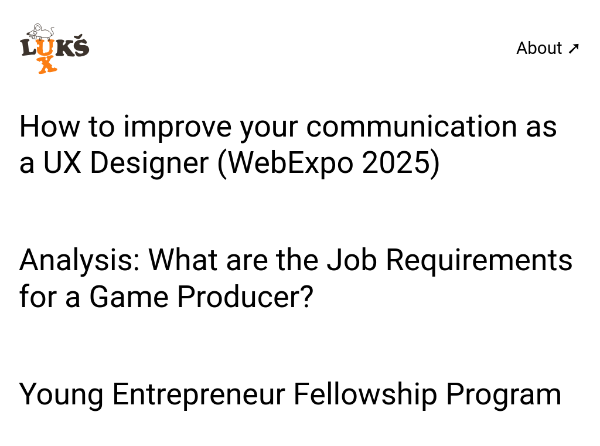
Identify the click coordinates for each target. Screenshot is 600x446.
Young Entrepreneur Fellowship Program (290, 394)
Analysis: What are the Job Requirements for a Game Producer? (296, 278)
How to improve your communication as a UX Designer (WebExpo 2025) (288, 144)
